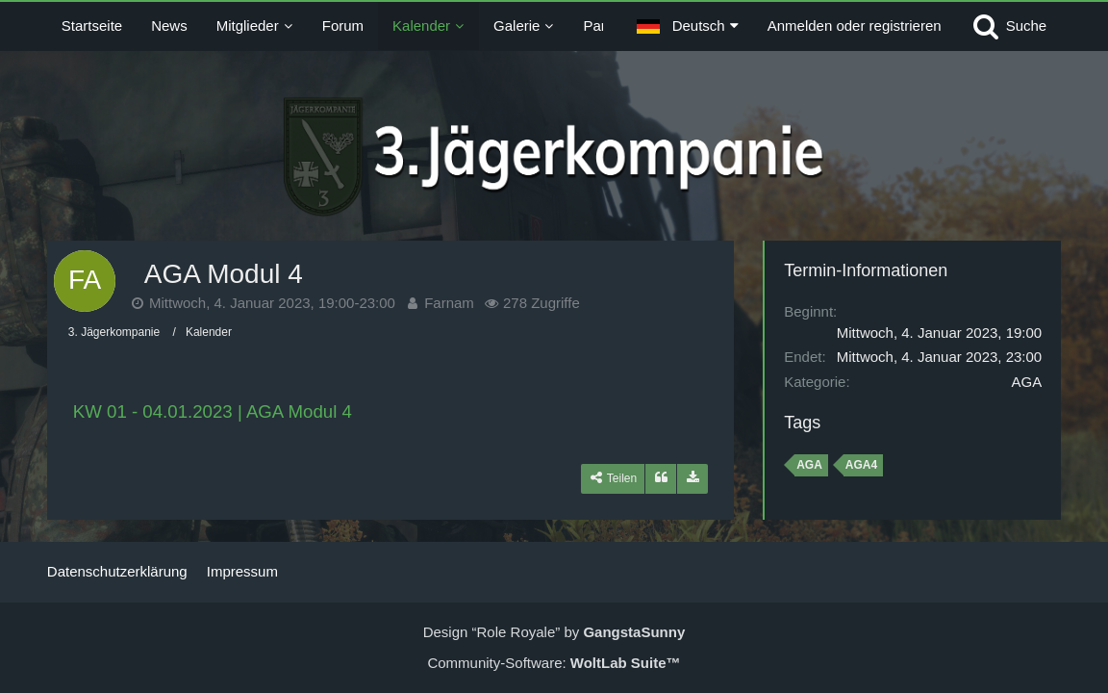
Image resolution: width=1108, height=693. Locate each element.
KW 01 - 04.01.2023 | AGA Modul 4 (212, 411)
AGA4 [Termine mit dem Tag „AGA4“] (861, 465)
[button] (687, 26)
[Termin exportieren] (692, 479)
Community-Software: (553, 662)
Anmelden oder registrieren (855, 25)
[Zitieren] (660, 479)
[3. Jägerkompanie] (553, 157)
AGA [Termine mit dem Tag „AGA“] (809, 465)
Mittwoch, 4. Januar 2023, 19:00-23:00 (272, 303)
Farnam (449, 303)
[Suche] (1009, 26)
